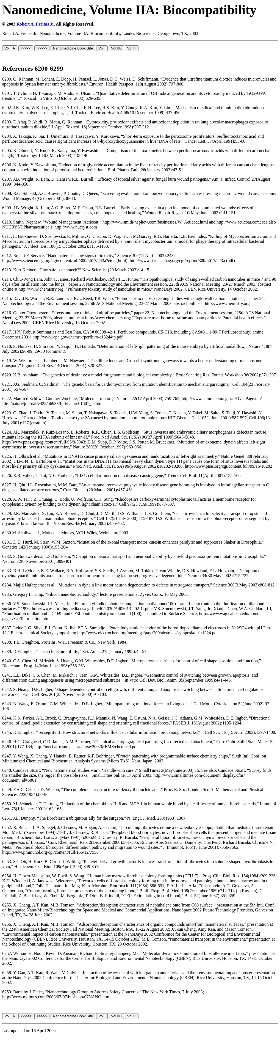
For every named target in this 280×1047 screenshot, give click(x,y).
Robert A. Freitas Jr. (35, 24)
